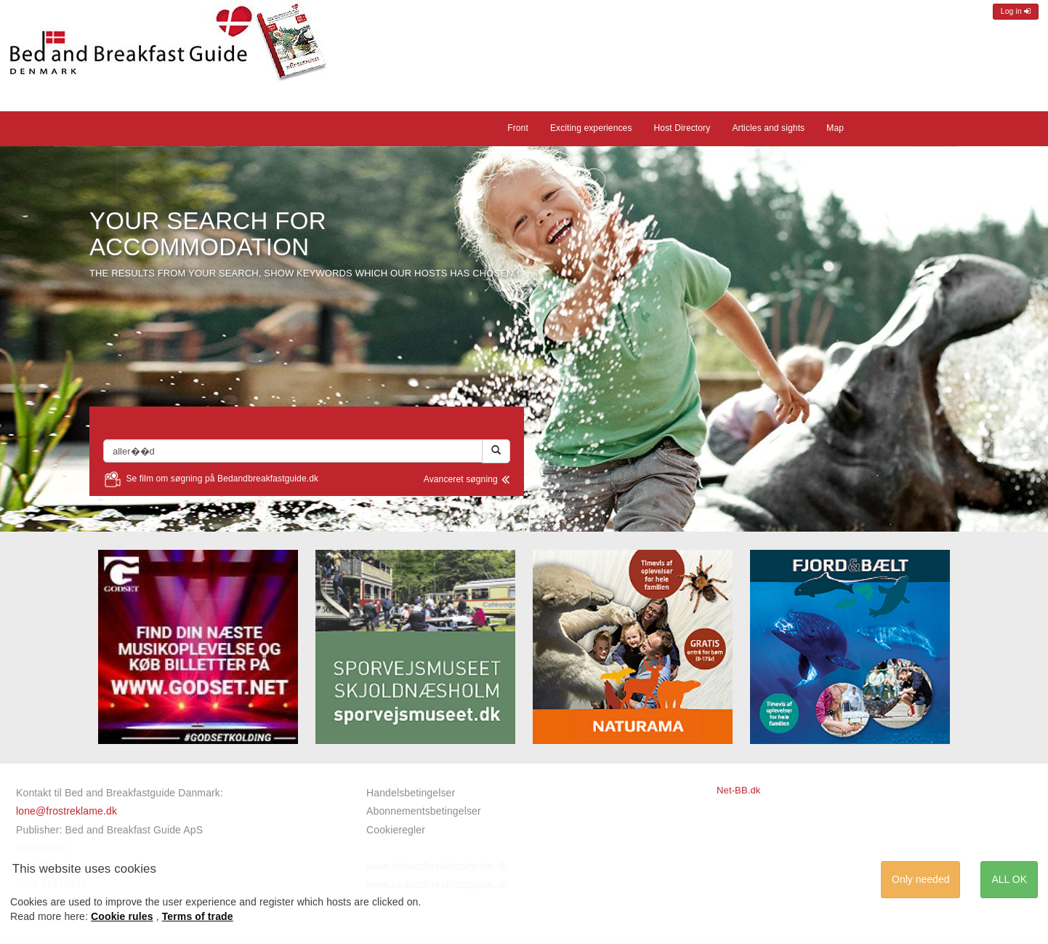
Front (517, 128)
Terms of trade (197, 916)
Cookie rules (122, 916)
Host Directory (682, 128)
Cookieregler (395, 830)
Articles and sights (768, 128)
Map (835, 128)
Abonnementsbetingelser (423, 811)
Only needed (920, 879)
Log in (1016, 11)
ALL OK (1009, 879)
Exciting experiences (591, 128)
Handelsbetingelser (410, 793)
